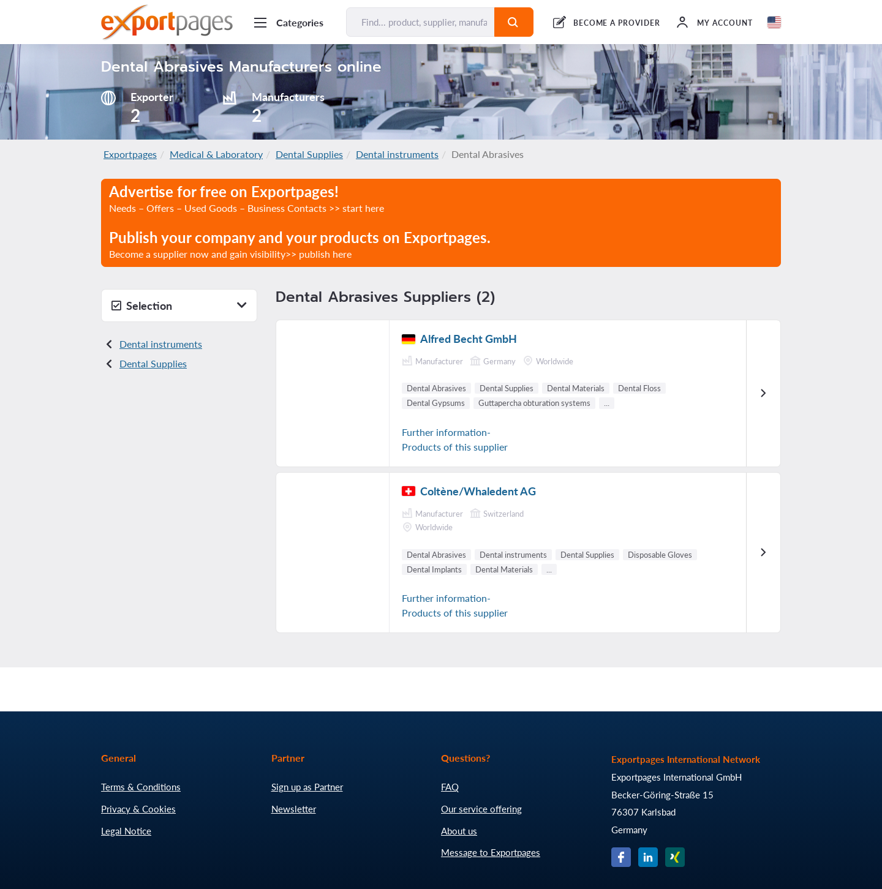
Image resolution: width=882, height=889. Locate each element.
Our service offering (481, 808)
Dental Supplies (309, 154)
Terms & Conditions (141, 786)
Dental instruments (397, 154)
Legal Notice (126, 830)
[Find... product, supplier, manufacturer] (420, 22)
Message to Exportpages (490, 852)
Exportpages (130, 154)
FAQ (450, 786)
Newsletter (293, 808)
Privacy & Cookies (138, 808)
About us (459, 830)
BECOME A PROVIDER (616, 23)
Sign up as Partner (307, 786)
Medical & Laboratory (216, 154)
